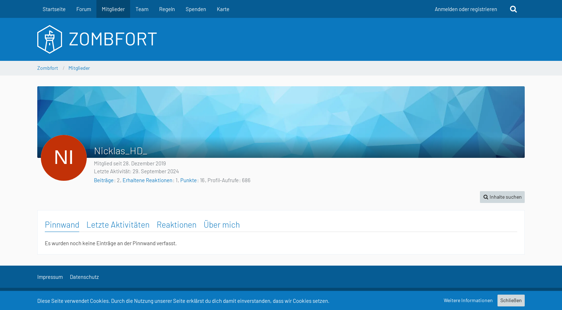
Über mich (222, 224)
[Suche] (514, 9)
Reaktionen (176, 224)
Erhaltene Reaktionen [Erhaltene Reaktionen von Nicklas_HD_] (147, 180)
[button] (502, 197)
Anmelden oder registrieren (466, 9)
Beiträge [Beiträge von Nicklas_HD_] (104, 180)
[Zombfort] (281, 39)
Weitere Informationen (468, 300)
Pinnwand (62, 224)
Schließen (511, 300)
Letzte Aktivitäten (117, 224)
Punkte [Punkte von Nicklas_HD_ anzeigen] (188, 180)
